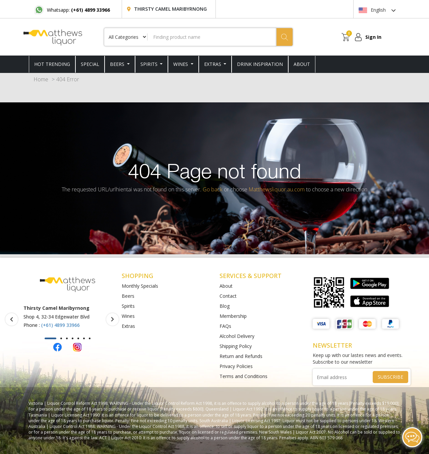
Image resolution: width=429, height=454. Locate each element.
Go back (213, 189)
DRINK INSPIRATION (260, 64)
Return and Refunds (241, 356)
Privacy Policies (236, 366)
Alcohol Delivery (237, 336)
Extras (213, 64)
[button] (50, 338)
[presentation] (11, 319)
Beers (118, 64)
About (226, 286)
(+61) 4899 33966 (60, 325)
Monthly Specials (140, 286)
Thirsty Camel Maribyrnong (170, 9)
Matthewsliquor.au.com (277, 189)
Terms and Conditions (243, 376)
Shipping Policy (236, 346)
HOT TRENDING (52, 64)
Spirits (149, 64)
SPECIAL (90, 64)
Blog (225, 306)
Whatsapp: (78, 10)
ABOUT (302, 64)
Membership (233, 316)
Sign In (373, 37)
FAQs (225, 326)
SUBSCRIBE (390, 377)
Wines (181, 64)
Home (41, 79)
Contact (228, 296)
